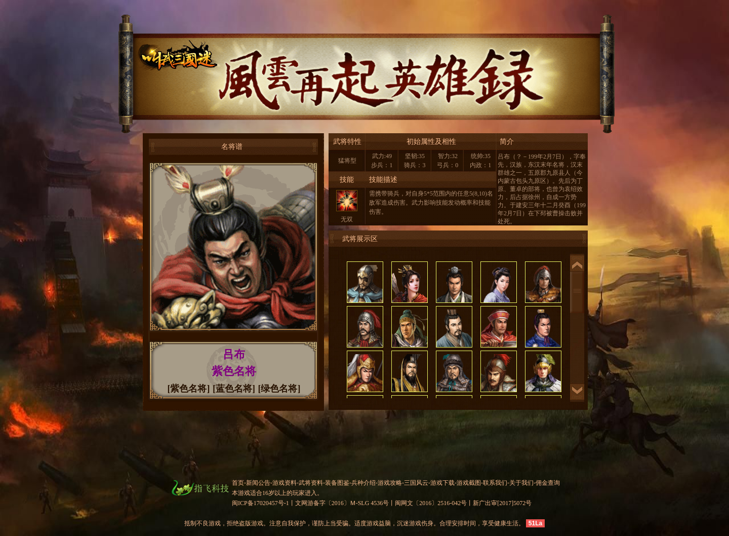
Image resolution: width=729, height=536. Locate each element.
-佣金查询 (547, 482)
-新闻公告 (257, 482)
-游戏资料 (283, 482)
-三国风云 (415, 482)
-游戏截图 (468, 482)
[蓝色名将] (234, 389)
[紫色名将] (189, 389)
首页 (238, 482)
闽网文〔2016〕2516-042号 (431, 503)
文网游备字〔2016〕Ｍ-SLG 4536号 (342, 503)
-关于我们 (520, 482)
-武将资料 (310, 482)
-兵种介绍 (362, 482)
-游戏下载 (441, 482)
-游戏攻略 (389, 482)
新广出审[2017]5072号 (502, 503)
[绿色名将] (279, 389)
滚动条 (577, 292)
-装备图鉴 (336, 482)
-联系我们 (494, 482)
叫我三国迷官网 (160, 59)
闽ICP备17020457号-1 (260, 503)
